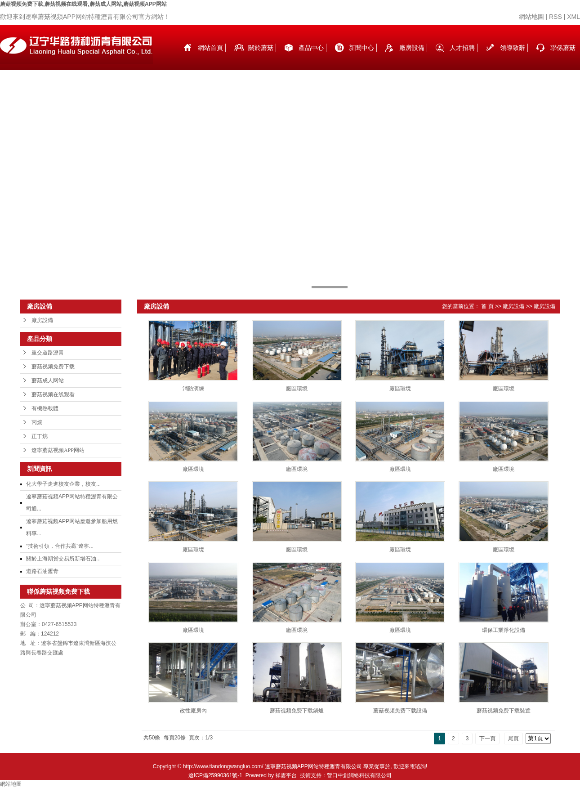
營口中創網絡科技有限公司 (359, 775)
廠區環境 (297, 388)
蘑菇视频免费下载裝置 (504, 710)
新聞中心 (361, 47)
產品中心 (311, 47)
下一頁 (487, 738)
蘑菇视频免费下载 (53, 366)
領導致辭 (512, 47)
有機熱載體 (44, 408)
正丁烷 (39, 436)
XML (573, 16)
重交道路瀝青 (47, 352)
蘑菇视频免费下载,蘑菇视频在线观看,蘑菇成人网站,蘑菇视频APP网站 (83, 4)
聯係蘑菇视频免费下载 (563, 57)
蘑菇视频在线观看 (53, 394)
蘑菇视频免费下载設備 (400, 710)
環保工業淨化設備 (503, 630)
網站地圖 (531, 16)
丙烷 (36, 422)
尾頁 (513, 738)
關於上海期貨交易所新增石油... (63, 558)
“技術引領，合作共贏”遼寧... (60, 546)
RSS (555, 16)
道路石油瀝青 (42, 571)
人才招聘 (462, 47)
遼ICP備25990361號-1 (215, 775)
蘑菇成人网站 (47, 380)
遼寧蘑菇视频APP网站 (58, 450)
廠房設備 (411, 47)
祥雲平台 (286, 775)
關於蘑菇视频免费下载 (260, 57)
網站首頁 (210, 47)
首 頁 (487, 306)
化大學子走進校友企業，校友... (63, 484)
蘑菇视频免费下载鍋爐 (297, 710)
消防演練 (193, 388)
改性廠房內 (193, 710)
